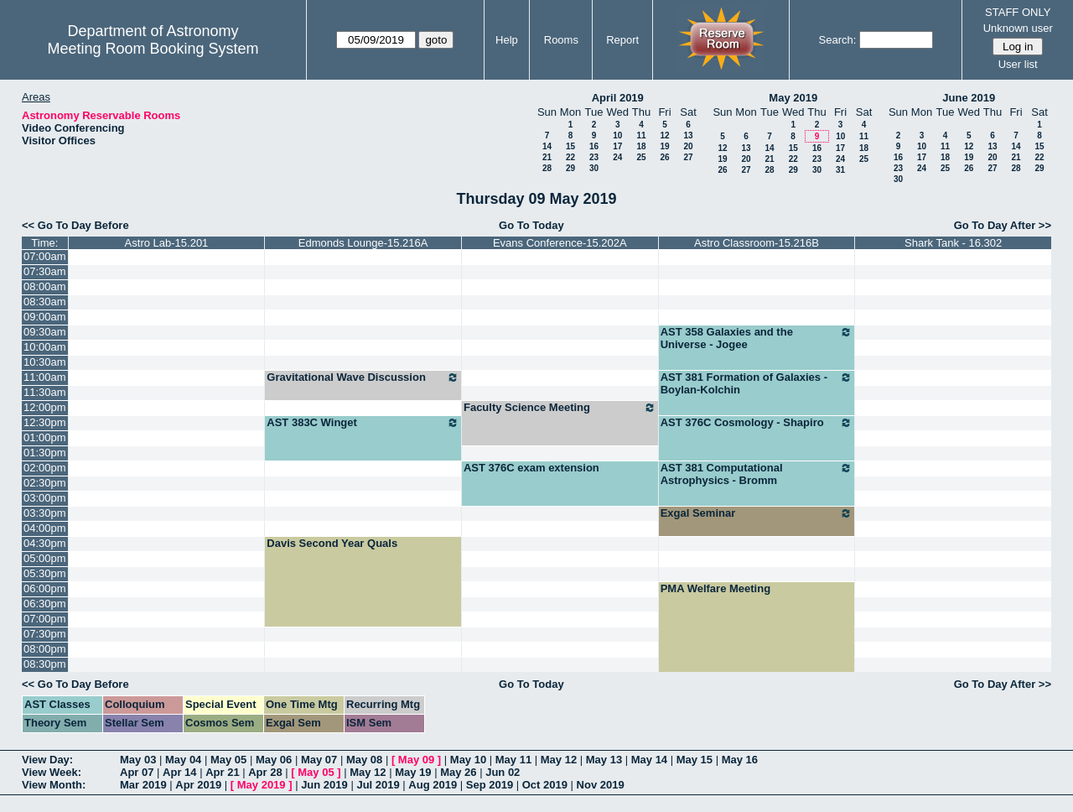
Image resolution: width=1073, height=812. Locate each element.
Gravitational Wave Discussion (363, 377)
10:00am (44, 347)
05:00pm (44, 558)
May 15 (694, 759)
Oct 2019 (545, 784)
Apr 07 (136, 772)
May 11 (513, 759)
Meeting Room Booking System (152, 48)
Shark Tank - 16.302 (953, 243)
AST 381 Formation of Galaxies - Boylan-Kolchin (757, 383)
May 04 (183, 759)
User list (1018, 64)
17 (617, 146)
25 (640, 157)
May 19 (413, 772)
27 (687, 157)
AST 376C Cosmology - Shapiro (757, 422)
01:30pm (44, 452)
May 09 (416, 759)
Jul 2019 (377, 784)
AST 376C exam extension (531, 467)
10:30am (44, 362)
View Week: (51, 772)
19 (664, 146)
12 (664, 135)
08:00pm (44, 649)
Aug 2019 (432, 784)
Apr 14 (179, 772)
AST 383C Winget (363, 422)
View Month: (54, 784)
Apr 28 (265, 772)
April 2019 (618, 97)
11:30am (44, 392)
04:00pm (44, 528)
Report (622, 40)
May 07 (319, 759)
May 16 (740, 759)
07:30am (44, 271)
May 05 (228, 759)
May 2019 (793, 97)
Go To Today (531, 225)
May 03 (138, 759)
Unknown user (1018, 28)
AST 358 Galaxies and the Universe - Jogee (757, 338)
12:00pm (44, 407)
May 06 (274, 759)
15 (570, 146)
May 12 (559, 759)
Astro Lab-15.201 (167, 243)
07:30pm (44, 633)
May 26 (458, 772)
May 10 (468, 759)
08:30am (44, 301)
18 (640, 146)
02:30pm (44, 482)
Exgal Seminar (757, 513)
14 (547, 146)
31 (840, 169)
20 (687, 146)
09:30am (44, 331)
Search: (838, 40)
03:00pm (44, 498)
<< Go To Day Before (75, 225)
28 (547, 168)
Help (506, 40)
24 (617, 157)
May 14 (649, 759)
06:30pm (44, 603)
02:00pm (44, 467)
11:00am (44, 377)
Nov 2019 (601, 784)
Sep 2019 (489, 784)
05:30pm (44, 573)
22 (570, 157)
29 (570, 168)
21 (547, 157)
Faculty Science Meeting (560, 407)
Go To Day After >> (1002, 225)
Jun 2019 (324, 784)
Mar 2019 (143, 784)
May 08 (364, 759)
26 (664, 157)
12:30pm (44, 422)
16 (594, 146)
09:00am (44, 316)
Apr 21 (222, 772)
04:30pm (44, 543)
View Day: (47, 759)
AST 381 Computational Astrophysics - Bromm (757, 474)
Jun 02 (502, 772)
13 (687, 135)
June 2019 (968, 97)
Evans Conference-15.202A (560, 243)
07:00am (44, 256)
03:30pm (44, 513)
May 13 (604, 759)
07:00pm (44, 618)
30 (594, 168)
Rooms (561, 40)
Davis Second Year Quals (332, 543)
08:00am (44, 286)
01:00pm (44, 437)
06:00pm (44, 588)
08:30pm (44, 664)
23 (594, 157)
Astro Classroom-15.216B (756, 243)
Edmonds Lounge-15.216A (363, 243)
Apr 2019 (198, 784)
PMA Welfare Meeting (715, 588)
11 (640, 135)
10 (617, 135)
